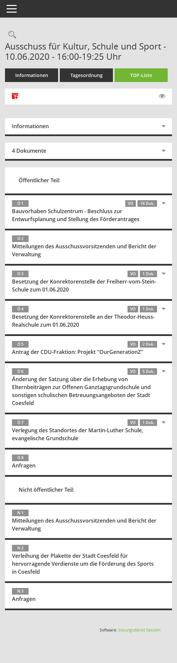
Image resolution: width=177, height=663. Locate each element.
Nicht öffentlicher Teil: (46, 489)
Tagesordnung (86, 75)
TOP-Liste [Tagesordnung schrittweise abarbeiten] (141, 75)
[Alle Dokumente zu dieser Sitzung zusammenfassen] (15, 96)
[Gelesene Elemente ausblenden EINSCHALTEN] (162, 96)
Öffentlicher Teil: (39, 180)
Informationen (31, 75)
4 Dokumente (29, 150)
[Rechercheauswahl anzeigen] (10, 35)
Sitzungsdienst (139, 630)
